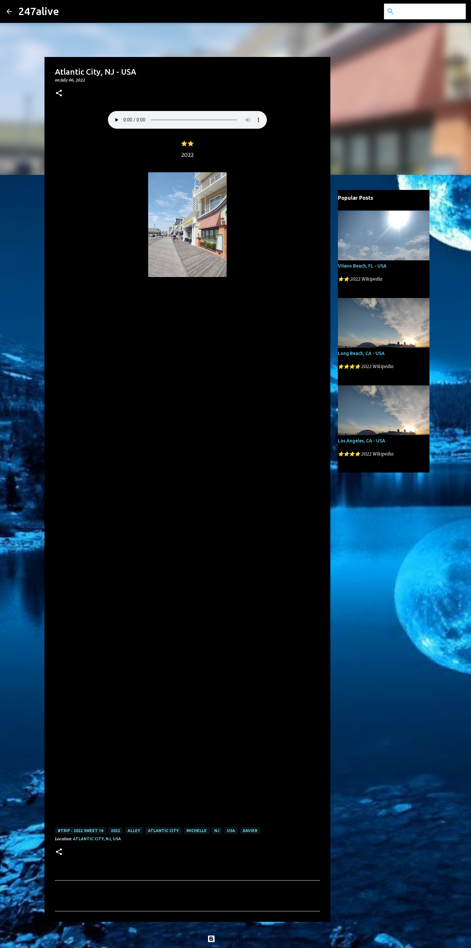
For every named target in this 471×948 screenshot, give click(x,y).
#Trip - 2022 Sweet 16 (80, 830)
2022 (115, 830)
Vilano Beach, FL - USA (362, 266)
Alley (134, 830)
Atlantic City (163, 830)
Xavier (250, 830)
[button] (59, 93)
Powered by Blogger (235, 939)
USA (231, 830)
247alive (38, 11)
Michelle (196, 830)
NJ (216, 830)
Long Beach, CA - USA (361, 353)
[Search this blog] (431, 11)
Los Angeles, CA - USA (361, 440)
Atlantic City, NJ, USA (97, 839)
